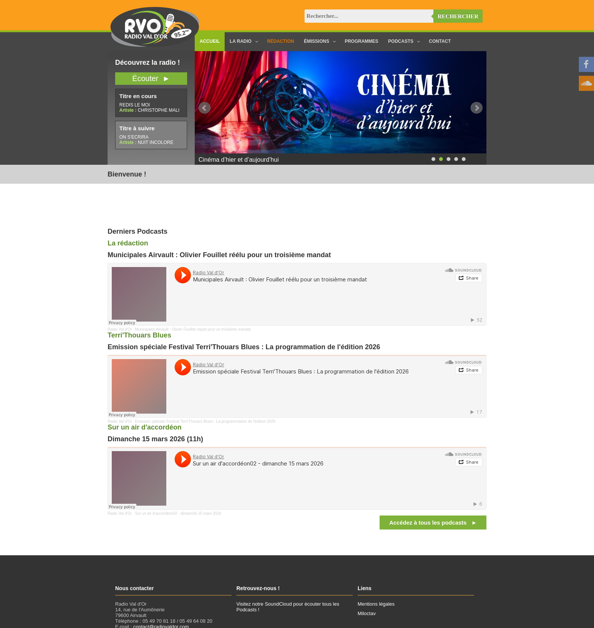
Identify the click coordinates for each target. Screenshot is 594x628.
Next (477, 108)
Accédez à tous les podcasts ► (433, 522)
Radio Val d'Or (120, 329)
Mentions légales (376, 604)
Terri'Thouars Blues (139, 335)
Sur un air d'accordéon (144, 427)
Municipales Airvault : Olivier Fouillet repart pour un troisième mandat (192, 329)
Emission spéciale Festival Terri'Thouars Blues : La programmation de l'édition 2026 (205, 421)
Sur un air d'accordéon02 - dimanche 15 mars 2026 (178, 513)
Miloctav (367, 613)
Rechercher (458, 16)
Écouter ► (151, 78)
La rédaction (128, 243)
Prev (205, 108)
